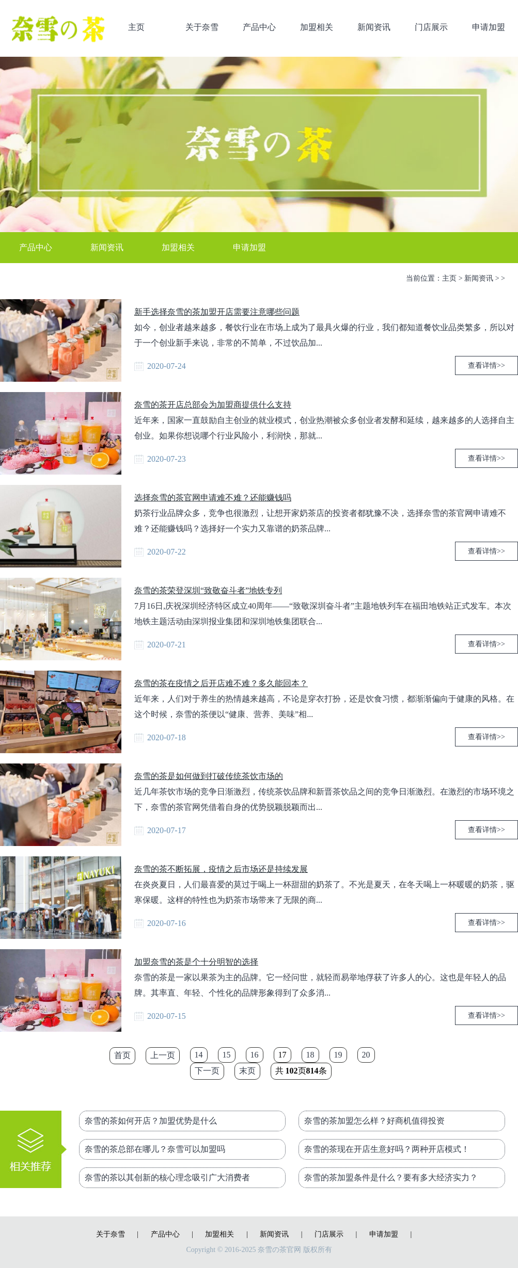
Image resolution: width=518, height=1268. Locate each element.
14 (199, 1054)
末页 (247, 1070)
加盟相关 (316, 27)
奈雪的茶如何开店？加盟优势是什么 (151, 1120)
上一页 (162, 1055)
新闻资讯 (373, 27)
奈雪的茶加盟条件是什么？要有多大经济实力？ (391, 1177)
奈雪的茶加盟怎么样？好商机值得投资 (374, 1120)
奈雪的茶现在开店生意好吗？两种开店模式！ (386, 1149)
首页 (122, 1055)
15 (227, 1054)
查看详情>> (486, 365)
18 (310, 1054)
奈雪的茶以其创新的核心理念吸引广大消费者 (167, 1177)
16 (254, 1054)
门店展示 (431, 27)
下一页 (207, 1070)
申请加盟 (488, 27)
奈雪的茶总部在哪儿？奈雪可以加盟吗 (155, 1149)
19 (338, 1054)
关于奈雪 (201, 27)
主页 (136, 27)
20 (366, 1054)
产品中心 (259, 27)
